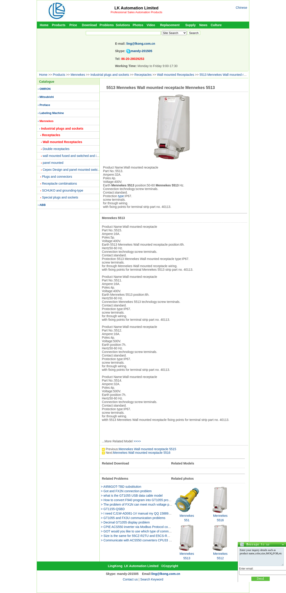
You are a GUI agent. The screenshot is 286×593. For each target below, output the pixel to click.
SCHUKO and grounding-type (62, 190)
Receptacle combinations (59, 183)
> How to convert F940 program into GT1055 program (138, 500)
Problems (107, 25)
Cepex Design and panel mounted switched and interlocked (84, 169)
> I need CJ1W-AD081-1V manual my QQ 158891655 (138, 513)
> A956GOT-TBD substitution (121, 486)
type (121, 196)
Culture (216, 25)
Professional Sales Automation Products (136, 12)
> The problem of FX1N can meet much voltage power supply (143, 504)
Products (58, 25)
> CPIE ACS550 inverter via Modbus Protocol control (137, 527)
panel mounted (53, 163)
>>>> (137, 441)
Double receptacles (56, 149)
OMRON (45, 89)
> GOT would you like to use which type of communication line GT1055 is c (153, 531)
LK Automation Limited (136, 8)
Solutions (123, 25)
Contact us (130, 579)
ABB (42, 205)
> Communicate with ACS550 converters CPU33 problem (140, 540)
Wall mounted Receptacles (175, 74)
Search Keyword (151, 579)
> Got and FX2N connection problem (126, 491)
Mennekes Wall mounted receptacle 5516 (141, 452)
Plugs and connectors (57, 176)
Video (151, 25)
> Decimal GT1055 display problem (125, 522)
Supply (190, 25)
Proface (45, 105)
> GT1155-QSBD (113, 509)
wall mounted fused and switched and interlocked (77, 156)
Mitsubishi (47, 97)
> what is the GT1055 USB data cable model (132, 495)
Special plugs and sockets (60, 197)
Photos (138, 25)
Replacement (169, 25)
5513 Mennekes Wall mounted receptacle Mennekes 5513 (240, 74)
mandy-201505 (141, 51)
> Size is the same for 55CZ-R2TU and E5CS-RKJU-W (139, 536)
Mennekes (78, 74)
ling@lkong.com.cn (140, 43)
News (203, 25)
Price (73, 25)
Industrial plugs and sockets (109, 74)
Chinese (241, 7)
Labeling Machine (52, 113)
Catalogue (46, 81)
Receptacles (143, 74)
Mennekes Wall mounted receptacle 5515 (147, 449)
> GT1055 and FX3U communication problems (133, 518)
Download (89, 25)
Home (44, 25)
